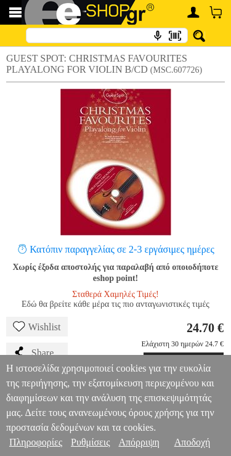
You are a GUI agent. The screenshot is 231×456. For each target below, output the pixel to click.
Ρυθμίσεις (90, 442)
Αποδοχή (192, 442)
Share (33, 352)
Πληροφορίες (35, 442)
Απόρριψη (138, 442)
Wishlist (37, 326)
